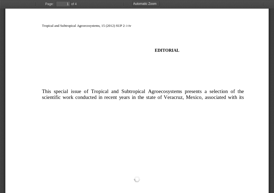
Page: (49, 4)
